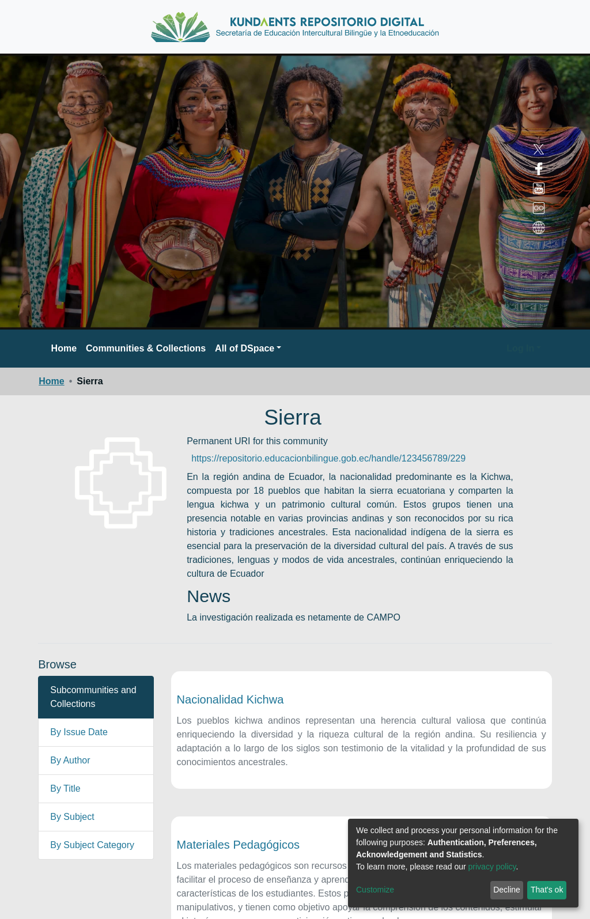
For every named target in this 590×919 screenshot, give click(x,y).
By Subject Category (92, 845)
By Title (65, 788)
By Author (70, 760)
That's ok (547, 889)
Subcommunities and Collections (93, 697)
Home (64, 348)
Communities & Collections (146, 348)
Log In (520, 348)
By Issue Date (79, 732)
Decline (506, 889)
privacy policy (492, 866)
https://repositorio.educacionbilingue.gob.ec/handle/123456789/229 (328, 458)
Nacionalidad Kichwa (230, 699)
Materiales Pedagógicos (238, 844)
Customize (375, 889)
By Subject (72, 817)
